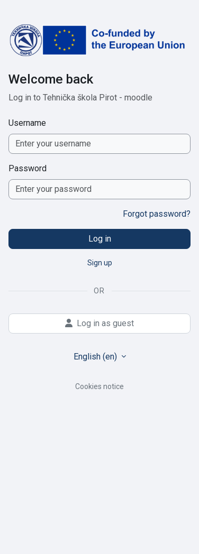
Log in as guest (99, 323)
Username (27, 123)
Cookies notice (99, 386)
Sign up (99, 262)
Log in (99, 239)
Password (27, 168)
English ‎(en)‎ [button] (96, 357)
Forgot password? (157, 214)
